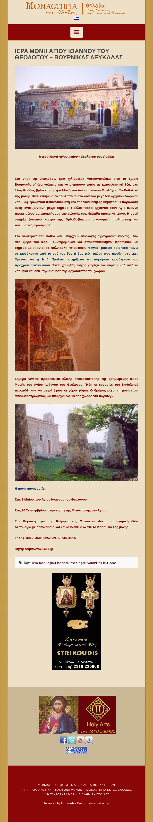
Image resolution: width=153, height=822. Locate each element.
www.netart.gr (99, 803)
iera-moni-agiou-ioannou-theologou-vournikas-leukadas (74, 563)
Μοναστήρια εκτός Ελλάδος (109, 789)
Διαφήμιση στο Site (94, 794)
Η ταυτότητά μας (61, 794)
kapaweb (67, 803)
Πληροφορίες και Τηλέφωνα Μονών (53, 789)
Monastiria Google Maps (58, 784)
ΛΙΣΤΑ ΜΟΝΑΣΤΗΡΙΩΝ (99, 784)
